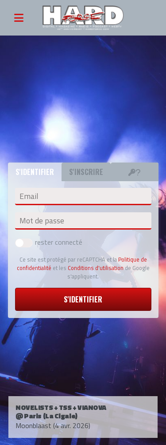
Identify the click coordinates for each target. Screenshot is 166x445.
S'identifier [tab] (34, 172)
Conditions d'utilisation (96, 267)
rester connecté (48, 242)
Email (28, 196)
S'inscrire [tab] (86, 172)
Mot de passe (41, 221)
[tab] (134, 172)
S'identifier (83, 299)
